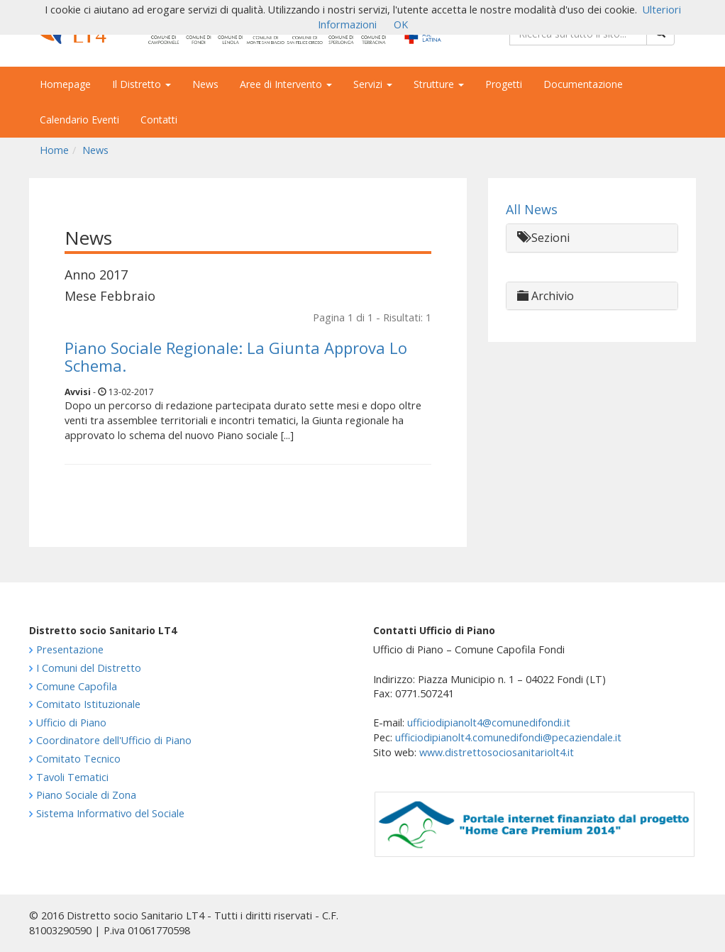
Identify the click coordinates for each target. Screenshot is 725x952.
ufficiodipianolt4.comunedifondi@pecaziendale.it (508, 737)
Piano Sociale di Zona (86, 795)
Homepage (65, 84)
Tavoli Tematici (72, 777)
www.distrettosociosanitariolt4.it (496, 752)
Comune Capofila (76, 686)
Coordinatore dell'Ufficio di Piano (114, 740)
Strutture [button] (439, 84)
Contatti (158, 119)
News (205, 84)
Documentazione (583, 84)
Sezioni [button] (543, 237)
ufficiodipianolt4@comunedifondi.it (488, 722)
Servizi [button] (372, 84)
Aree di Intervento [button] (286, 84)
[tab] (592, 238)
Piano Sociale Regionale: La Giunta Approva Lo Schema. (236, 356)
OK (401, 24)
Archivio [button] (545, 296)
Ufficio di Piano (71, 722)
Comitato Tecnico (78, 758)
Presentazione (70, 649)
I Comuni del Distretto (88, 668)
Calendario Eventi (79, 119)
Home (54, 150)
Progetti (503, 84)
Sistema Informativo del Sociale (110, 813)
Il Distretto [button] (141, 84)
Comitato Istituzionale (88, 704)
